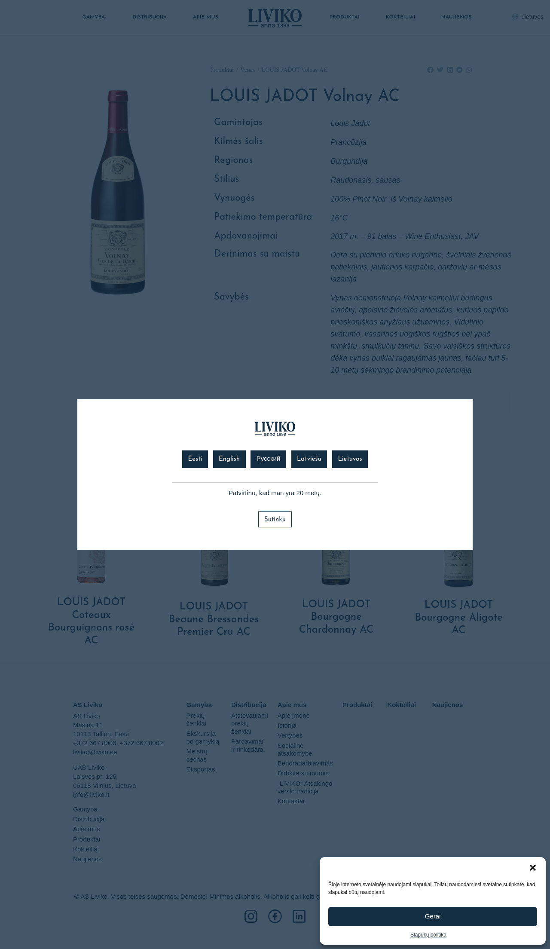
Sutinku (275, 520)
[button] (533, 867)
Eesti (195, 459)
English (229, 459)
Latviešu (309, 459)
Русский (269, 459)
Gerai (433, 916)
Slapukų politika (428, 935)
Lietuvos (350, 459)
